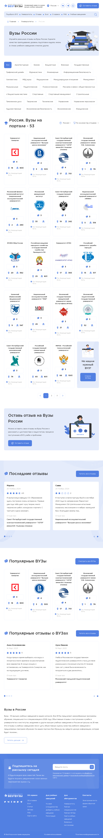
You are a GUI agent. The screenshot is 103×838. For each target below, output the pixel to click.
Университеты (26, 14)
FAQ (65, 14)
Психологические (50, 87)
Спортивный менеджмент (60, 94)
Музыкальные (12, 87)
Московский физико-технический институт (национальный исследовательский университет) (15, 196)
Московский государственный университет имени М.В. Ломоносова (88, 141)
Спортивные (37, 94)
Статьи (30, 806)
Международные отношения (66, 80)
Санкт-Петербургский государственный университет (63, 194)
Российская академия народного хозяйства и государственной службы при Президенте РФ (39, 247)
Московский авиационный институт (39, 194)
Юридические (82, 109)
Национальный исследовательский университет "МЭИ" (39, 297)
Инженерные (52, 72)
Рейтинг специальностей (70, 808)
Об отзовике (32, 800)
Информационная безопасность (77, 72)
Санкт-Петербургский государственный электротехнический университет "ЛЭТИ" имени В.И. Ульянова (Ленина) (63, 143)
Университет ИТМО (63, 243)
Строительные (82, 94)
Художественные (13, 109)
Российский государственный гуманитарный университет (39, 349)
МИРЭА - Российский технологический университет (64, 348)
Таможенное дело (14, 102)
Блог (47, 14)
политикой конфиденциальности (82, 775)
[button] (4, 536)
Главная (11, 22)
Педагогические (30, 87)
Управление (63, 102)
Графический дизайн (15, 72)
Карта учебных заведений (69, 817)
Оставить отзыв (88, 5)
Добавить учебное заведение (53, 811)
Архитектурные (21, 65)
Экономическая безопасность (39, 109)
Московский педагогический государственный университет (88, 298)
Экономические (64, 109)
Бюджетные (50, 65)
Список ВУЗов (88, 377)
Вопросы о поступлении (69, 823)
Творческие (32, 102)
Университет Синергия (15, 139)
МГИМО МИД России (15, 243)
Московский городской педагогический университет (72, 680)
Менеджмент (89, 80)
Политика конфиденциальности (87, 834)
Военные (65, 65)
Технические (47, 102)
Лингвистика (11, 80)
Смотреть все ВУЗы (87, 561)
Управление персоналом (84, 102)
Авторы (30, 810)
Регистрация (50, 816)
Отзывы (38, 14)
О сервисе (56, 14)
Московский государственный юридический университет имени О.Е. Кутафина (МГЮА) (63, 299)
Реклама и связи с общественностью (79, 87)
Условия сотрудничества (52, 805)
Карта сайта (32, 816)
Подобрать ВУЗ (12, 14)
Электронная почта (90, 800)
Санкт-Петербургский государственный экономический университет (15, 349)
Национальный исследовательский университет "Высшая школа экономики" (39, 141)
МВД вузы (27, 80)
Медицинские (42, 80)
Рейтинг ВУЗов (69, 813)
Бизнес (37, 65)
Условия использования (52, 834)
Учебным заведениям (78, 14)
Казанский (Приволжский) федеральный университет (15, 298)
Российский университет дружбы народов (88, 245)
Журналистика (35, 72)
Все (7, 65)
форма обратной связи (89, 805)
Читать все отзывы (87, 474)
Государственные (81, 65)
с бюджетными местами (16, 94)
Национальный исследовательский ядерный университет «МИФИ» (88, 195)
